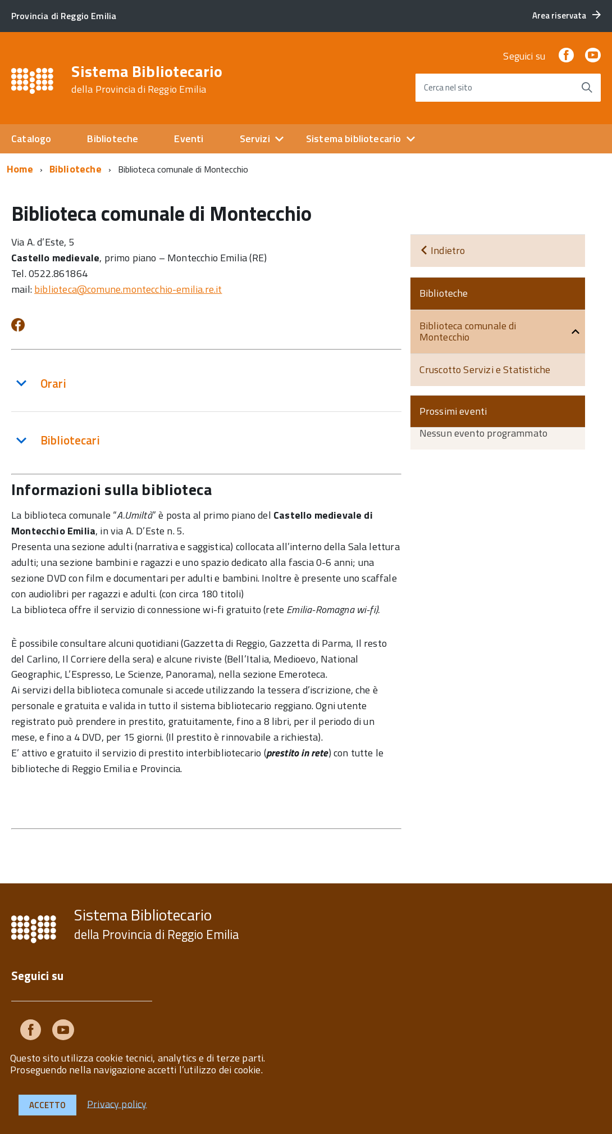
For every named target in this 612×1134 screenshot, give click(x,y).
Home (20, 168)
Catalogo (31, 138)
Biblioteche (112, 138)
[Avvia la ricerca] (587, 88)
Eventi (188, 138)
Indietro (442, 250)
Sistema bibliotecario (353, 138)
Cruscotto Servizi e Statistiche (485, 369)
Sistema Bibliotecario (146, 79)
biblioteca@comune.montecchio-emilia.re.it (128, 289)
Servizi (255, 138)
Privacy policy (117, 1103)
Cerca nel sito (448, 87)
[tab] (206, 383)
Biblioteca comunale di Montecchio (468, 331)
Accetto (47, 1105)
